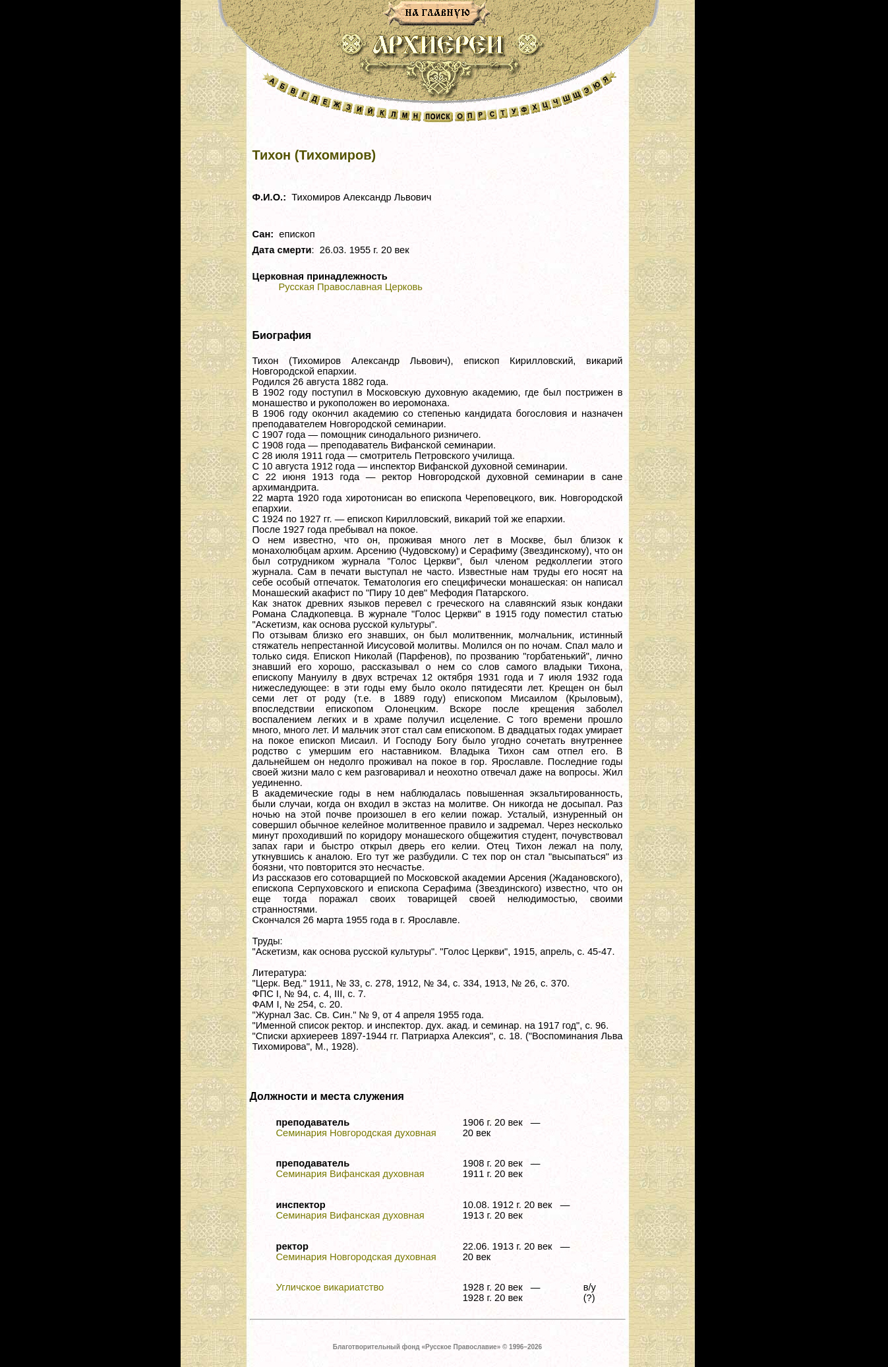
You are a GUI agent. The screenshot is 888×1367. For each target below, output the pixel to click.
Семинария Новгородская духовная (356, 1133)
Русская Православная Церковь (351, 287)
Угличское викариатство (330, 1287)
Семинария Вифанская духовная (350, 1174)
